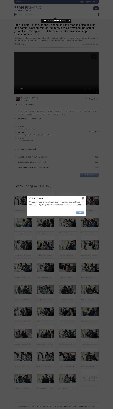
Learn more (79, 205)
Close (80, 212)
